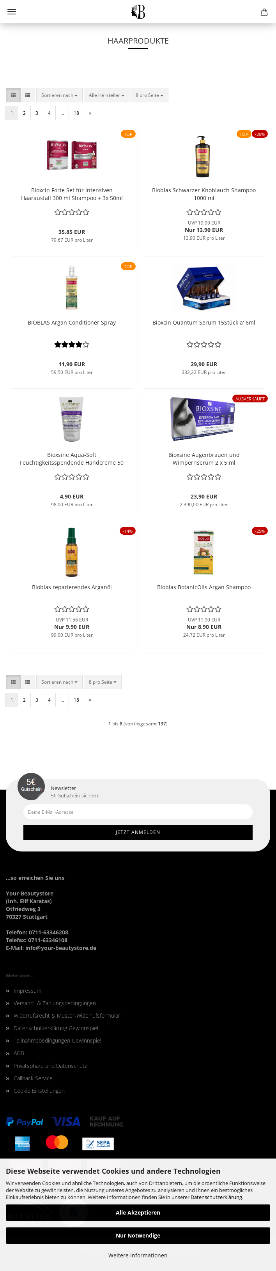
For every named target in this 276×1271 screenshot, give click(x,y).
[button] (13, 95)
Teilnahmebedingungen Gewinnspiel (57, 1040)
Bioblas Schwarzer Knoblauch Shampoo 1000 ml (204, 194)
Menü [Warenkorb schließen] (11, 11)
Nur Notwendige (138, 1235)
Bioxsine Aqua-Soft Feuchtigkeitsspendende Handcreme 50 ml (72, 459)
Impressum (27, 990)
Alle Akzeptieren (138, 1212)
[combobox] (59, 95)
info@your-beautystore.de (60, 947)
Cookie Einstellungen (39, 1090)
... (62, 113)
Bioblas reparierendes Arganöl (72, 587)
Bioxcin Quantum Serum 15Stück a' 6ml (203, 322)
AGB (19, 1053)
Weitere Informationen (138, 1255)
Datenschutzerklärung (216, 1197)
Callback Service (33, 1078)
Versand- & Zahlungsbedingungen (55, 1003)
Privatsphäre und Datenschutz (50, 1065)
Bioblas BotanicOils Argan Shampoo (204, 587)
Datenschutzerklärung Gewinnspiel (56, 1028)
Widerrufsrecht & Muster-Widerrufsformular (67, 1015)
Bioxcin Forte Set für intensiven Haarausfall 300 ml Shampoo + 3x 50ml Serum (72, 194)
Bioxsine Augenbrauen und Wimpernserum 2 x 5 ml (204, 458)
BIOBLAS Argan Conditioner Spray (72, 322)
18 (76, 113)
